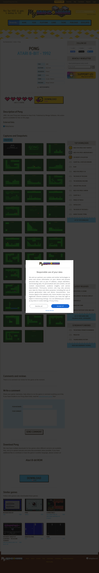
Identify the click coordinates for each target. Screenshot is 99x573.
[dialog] (49, 286)
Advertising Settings (41, 299)
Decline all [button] (38, 306)
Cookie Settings (43, 301)
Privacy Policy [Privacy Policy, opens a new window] (53, 301)
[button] (49, 310)
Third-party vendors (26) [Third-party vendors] (47, 288)
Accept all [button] (60, 306)
